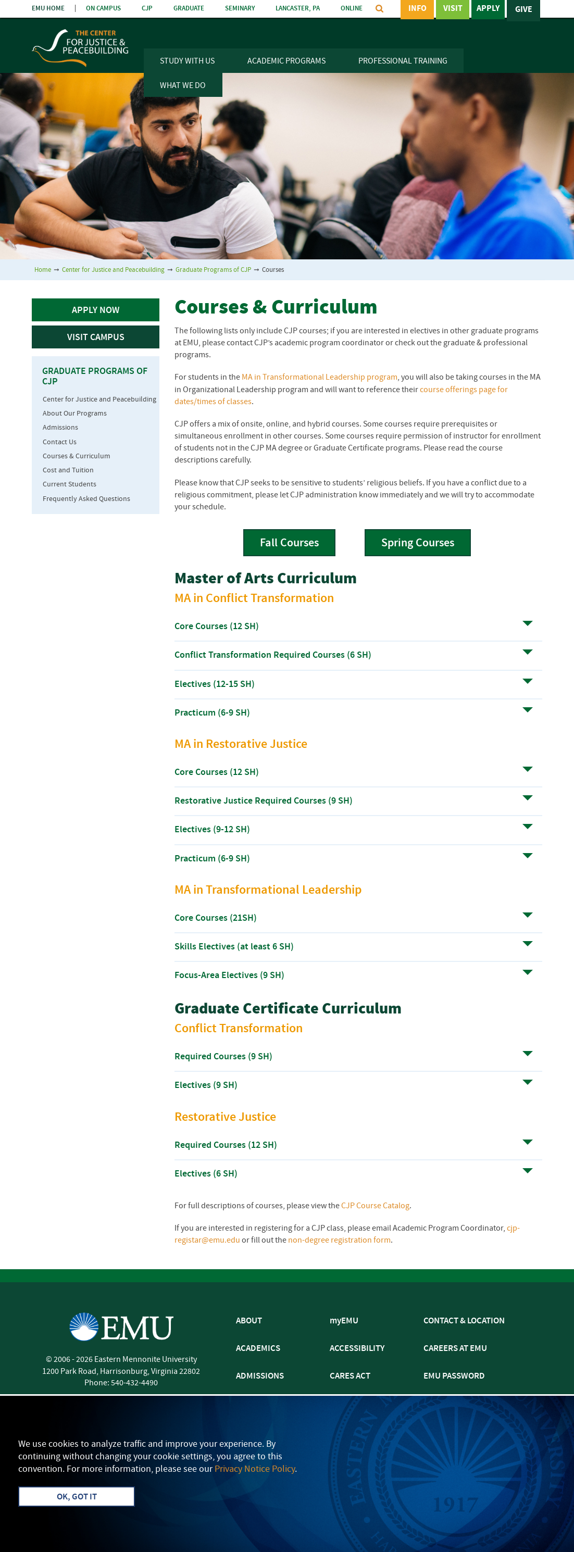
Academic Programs (286, 61)
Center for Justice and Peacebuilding (113, 270)
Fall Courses (289, 543)
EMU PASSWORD (454, 1376)
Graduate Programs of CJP (213, 270)
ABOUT (249, 1321)
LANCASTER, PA (298, 8)
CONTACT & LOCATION (464, 1321)
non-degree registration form (339, 1240)
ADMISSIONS (260, 1376)
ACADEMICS (258, 1349)
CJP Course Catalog (375, 1206)
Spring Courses (417, 543)
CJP (147, 8)
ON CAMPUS (103, 8)
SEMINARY (240, 8)
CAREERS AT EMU (455, 1349)
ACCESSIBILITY (357, 1349)
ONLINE (352, 8)
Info (417, 10)
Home (42, 270)
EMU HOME (48, 8)
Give (523, 10)
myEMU (344, 1321)
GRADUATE (188, 8)
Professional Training (402, 61)
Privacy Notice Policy (255, 1469)
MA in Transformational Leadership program (319, 377)
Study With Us (187, 61)
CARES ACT (350, 1376)
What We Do (183, 86)
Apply (488, 10)
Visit (453, 10)
